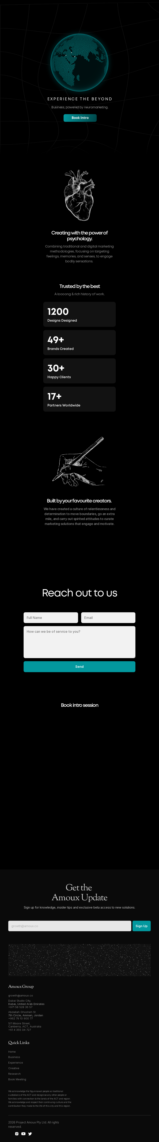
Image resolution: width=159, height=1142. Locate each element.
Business (14, 1057)
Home (12, 1051)
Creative (13, 1068)
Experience (15, 1062)
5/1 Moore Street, (19, 1023)
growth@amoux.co (20, 995)
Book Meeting (17, 1079)
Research (14, 1073)
